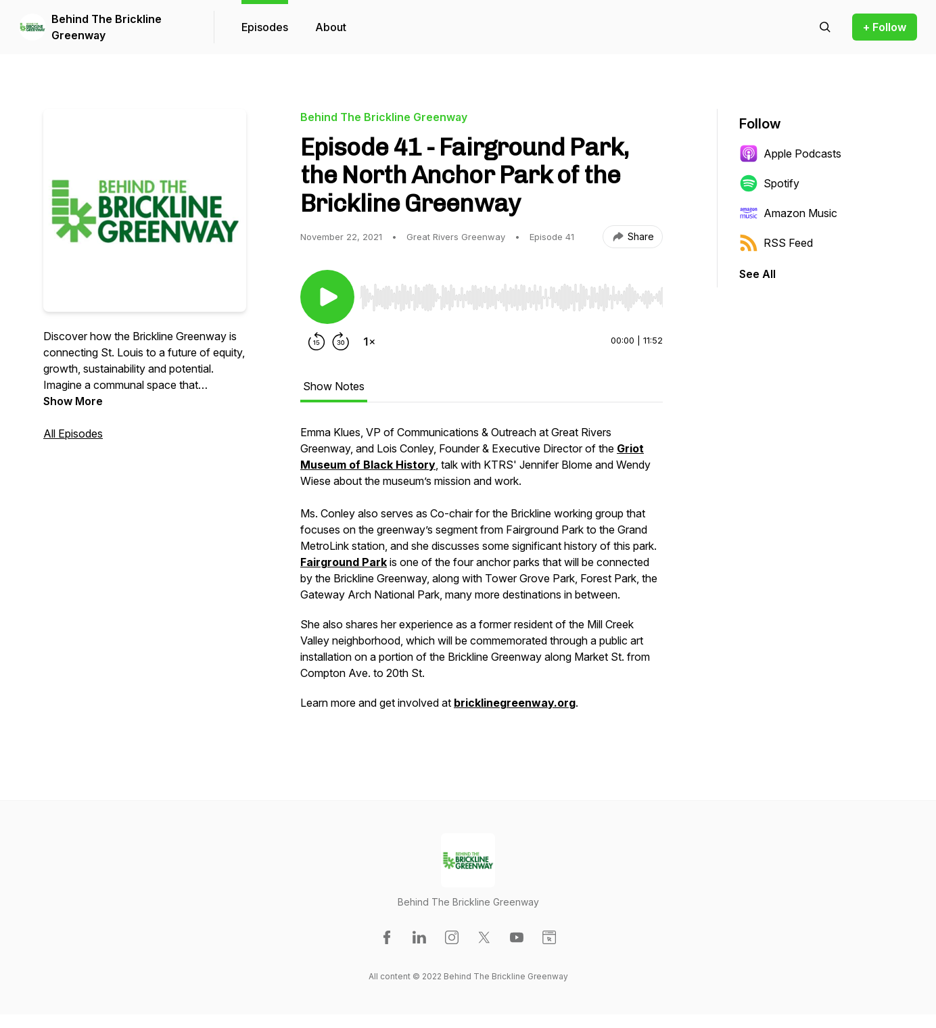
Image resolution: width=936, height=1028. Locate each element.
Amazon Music (788, 213)
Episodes (264, 27)
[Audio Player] (511, 293)
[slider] (511, 297)
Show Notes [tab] (334, 386)
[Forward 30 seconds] (340, 341)
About (330, 27)
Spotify (769, 183)
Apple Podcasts (790, 153)
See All (757, 274)
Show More (73, 401)
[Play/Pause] (327, 297)
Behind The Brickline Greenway (106, 27)
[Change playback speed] (369, 341)
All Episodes (73, 433)
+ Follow (884, 27)
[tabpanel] (481, 574)
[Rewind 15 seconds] (316, 341)
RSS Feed (776, 242)
